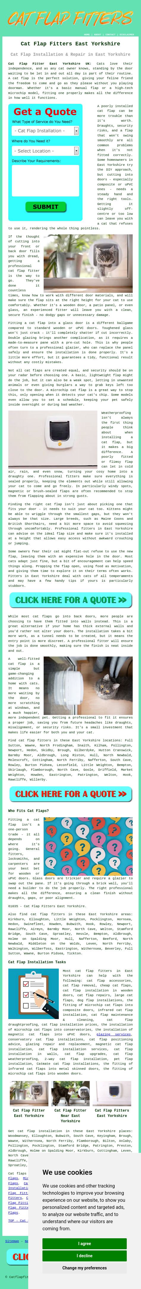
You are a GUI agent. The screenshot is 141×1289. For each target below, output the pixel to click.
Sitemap (12, 1241)
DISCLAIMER (127, 34)
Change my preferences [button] (84, 1268)
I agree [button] (84, 1243)
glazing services (113, 1034)
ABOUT (97, 34)
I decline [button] (84, 1255)
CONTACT (110, 34)
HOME (87, 34)
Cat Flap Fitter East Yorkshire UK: (49, 64)
